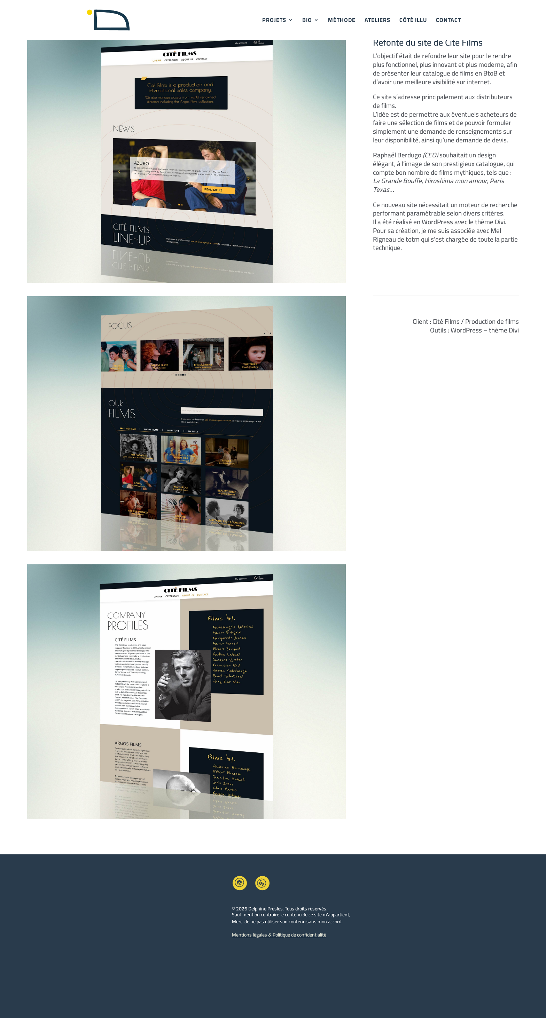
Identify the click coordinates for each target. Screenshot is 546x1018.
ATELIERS (377, 21)
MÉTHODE (342, 21)
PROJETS (274, 21)
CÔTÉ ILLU (413, 21)
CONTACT (448, 21)
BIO (307, 21)
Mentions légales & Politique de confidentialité (279, 934)
